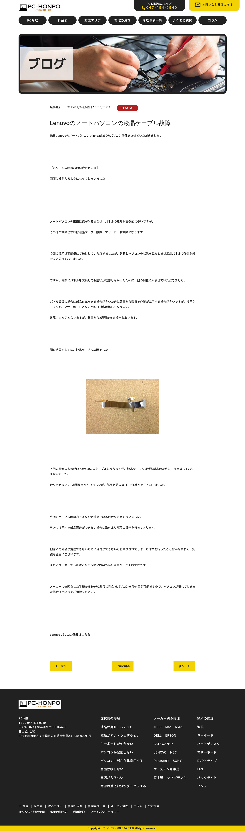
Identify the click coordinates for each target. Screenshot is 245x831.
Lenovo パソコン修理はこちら (70, 634)
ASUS (179, 727)
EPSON (170, 735)
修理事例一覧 (152, 20)
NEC (173, 752)
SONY (177, 760)
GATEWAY (161, 744)
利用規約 (79, 812)
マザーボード (207, 752)
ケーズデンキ (163, 769)
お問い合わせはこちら (214, 4)
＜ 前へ (61, 666)
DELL (158, 735)
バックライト (207, 777)
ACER (158, 727)
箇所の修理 (205, 718)
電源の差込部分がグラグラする (123, 786)
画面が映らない (111, 769)
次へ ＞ (184, 666)
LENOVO (127, 108)
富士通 (158, 777)
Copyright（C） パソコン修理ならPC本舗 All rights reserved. (122, 828)
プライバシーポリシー (104, 812)
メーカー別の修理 (167, 718)
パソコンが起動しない (116, 752)
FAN (200, 769)
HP (170, 744)
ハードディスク (208, 744)
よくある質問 (182, 20)
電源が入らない (111, 777)
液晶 (200, 727)
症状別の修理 (110, 718)
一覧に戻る (122, 666)
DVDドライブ (207, 760)
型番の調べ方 (59, 812)
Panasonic (161, 760)
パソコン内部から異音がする (121, 760)
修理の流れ (122, 20)
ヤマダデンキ (177, 777)
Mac (168, 727)
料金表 (62, 20)
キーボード (205, 735)
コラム (212, 20)
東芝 (176, 769)
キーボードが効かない (116, 744)
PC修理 (32, 20)
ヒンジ (202, 786)
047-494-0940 (159, 6)
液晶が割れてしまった (116, 727)
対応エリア (92, 20)
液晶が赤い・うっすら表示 (120, 735)
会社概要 (154, 806)
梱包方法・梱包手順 (32, 812)
